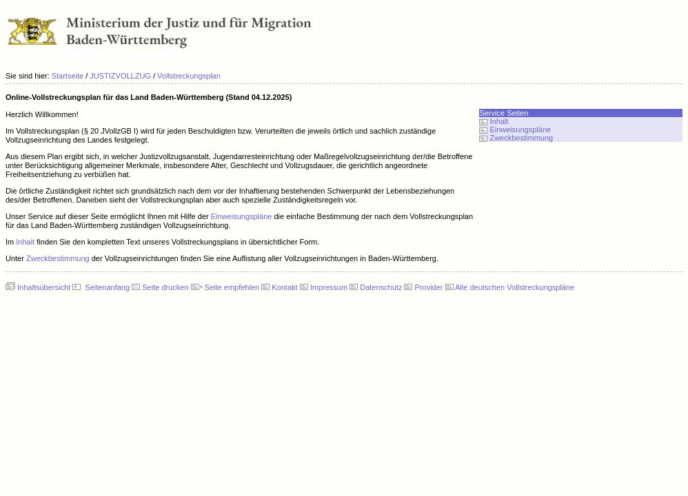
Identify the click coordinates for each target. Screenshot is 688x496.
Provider (429, 287)
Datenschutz (381, 287)
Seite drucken (165, 287)
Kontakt (284, 287)
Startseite (67, 76)
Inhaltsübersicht (43, 287)
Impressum (328, 287)
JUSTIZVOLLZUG (120, 76)
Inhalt (25, 242)
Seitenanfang (107, 287)
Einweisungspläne (241, 216)
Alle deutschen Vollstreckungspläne (514, 287)
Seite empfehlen (232, 287)
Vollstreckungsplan (189, 76)
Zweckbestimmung (58, 258)
